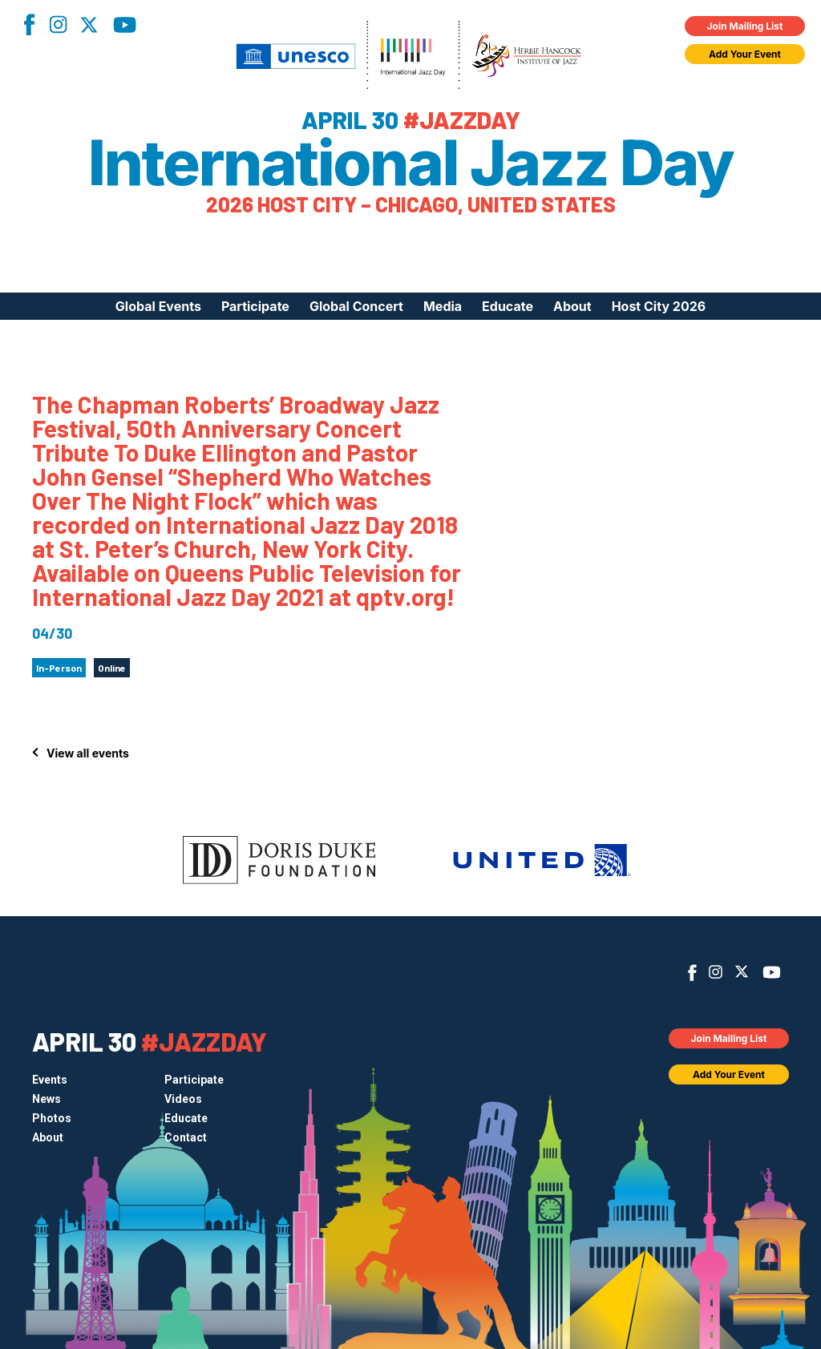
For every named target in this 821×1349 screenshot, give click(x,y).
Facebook (29, 24)
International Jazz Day (411, 162)
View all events (88, 753)
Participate (255, 306)
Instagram (58, 24)
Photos (51, 1118)
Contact (185, 1137)
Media (442, 306)
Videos (183, 1099)
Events (49, 1079)
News (46, 1099)
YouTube (125, 24)
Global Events (158, 306)
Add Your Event (745, 54)
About (572, 306)
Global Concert (356, 306)
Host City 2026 (659, 306)
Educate (507, 306)
